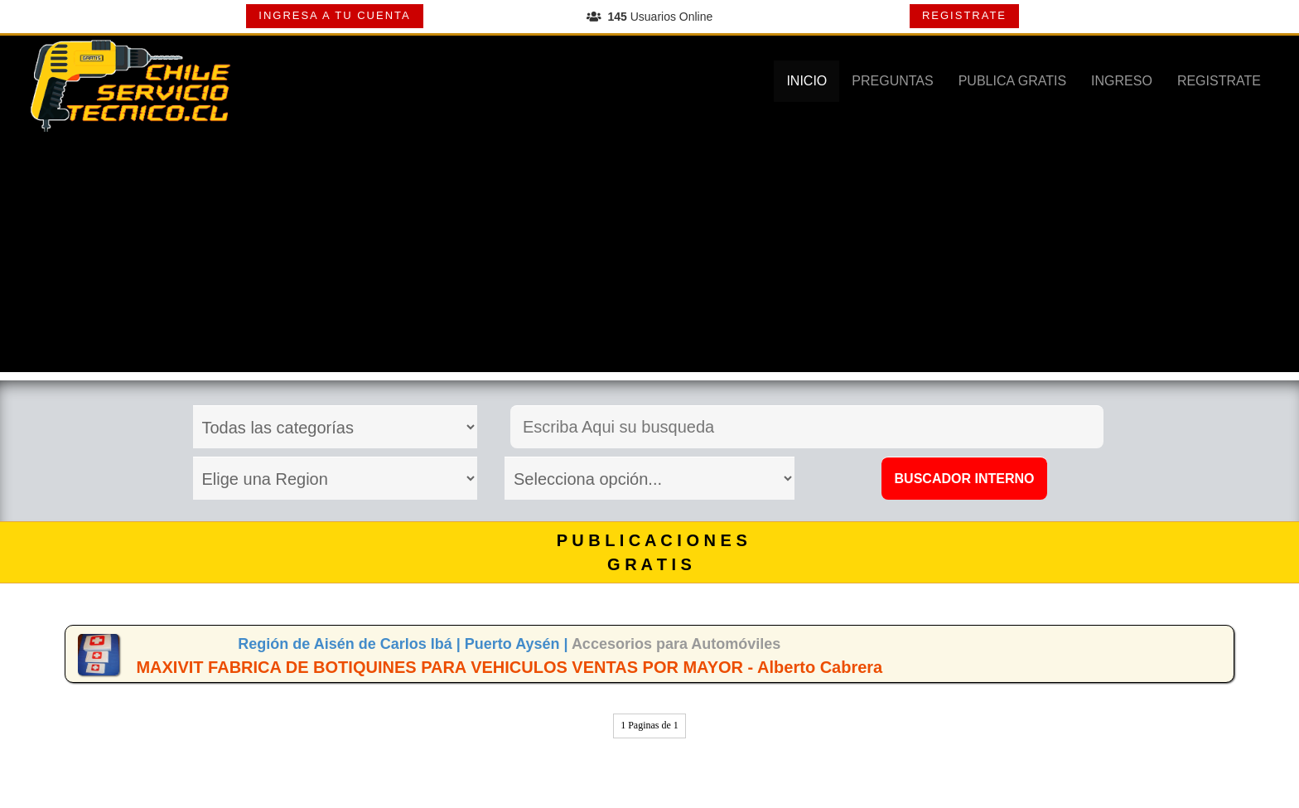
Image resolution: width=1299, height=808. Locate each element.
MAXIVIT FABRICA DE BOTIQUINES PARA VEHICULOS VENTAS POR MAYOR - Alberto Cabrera (509, 667)
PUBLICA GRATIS (1012, 81)
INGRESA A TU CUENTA (334, 15)
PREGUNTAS (892, 81)
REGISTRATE (964, 15)
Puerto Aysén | (518, 644)
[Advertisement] (649, 256)
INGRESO (1121, 81)
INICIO (806, 81)
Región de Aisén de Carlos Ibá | (351, 644)
